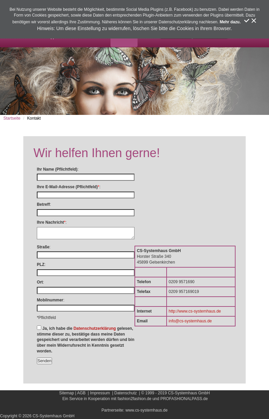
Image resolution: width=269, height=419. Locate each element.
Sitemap (66, 393)
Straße (43, 247)
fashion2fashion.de (134, 398)
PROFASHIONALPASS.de (183, 398)
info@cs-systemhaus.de (190, 321)
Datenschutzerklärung (94, 328)
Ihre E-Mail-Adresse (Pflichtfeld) (67, 186)
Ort (40, 282)
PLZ (41, 264)
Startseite (11, 118)
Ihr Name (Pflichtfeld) (57, 169)
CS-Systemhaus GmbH (189, 393)
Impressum (100, 393)
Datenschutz (125, 393)
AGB (81, 393)
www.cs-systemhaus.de (146, 410)
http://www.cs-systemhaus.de (195, 311)
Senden (44, 361)
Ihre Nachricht (50, 222)
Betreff (43, 204)
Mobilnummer (50, 300)
